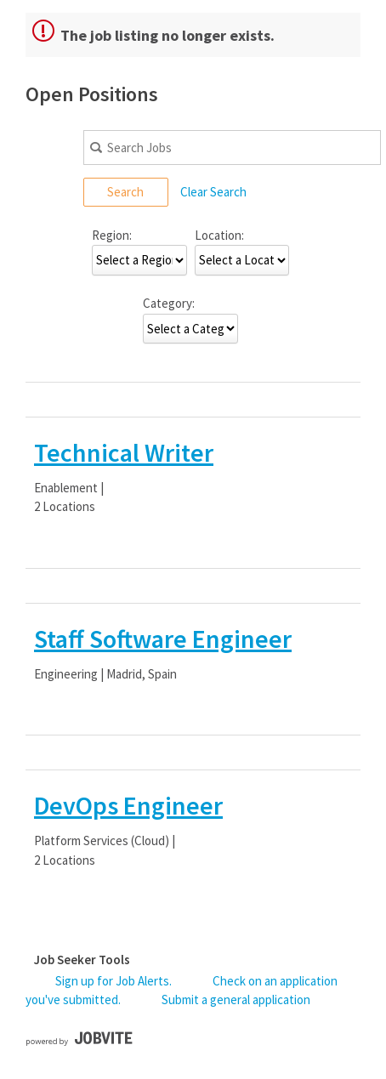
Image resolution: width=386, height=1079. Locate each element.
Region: (112, 235)
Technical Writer (123, 452)
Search (125, 192)
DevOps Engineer (128, 805)
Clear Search (213, 192)
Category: (169, 303)
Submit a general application (236, 999)
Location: (219, 235)
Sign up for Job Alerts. (113, 981)
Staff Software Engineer (163, 638)
